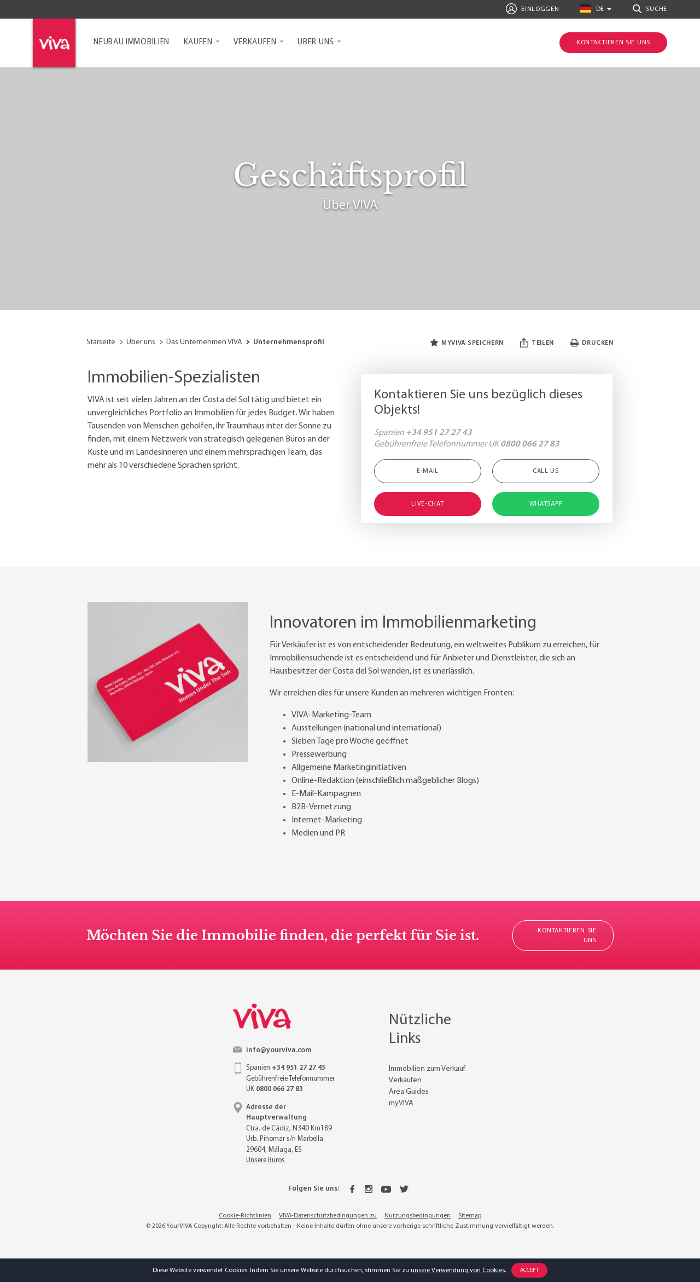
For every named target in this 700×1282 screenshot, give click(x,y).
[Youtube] (386, 1189)
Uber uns (316, 42)
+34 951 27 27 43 (439, 432)
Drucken (592, 343)
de (592, 8)
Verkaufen (255, 42)
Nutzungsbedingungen (417, 1216)
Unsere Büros (265, 1160)
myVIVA (401, 1103)
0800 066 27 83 (529, 444)
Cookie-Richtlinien (245, 1216)
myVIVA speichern (467, 343)
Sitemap (469, 1216)
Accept (529, 1270)
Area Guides (409, 1092)
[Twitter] (404, 1189)
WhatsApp (546, 504)
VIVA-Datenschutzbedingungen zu (328, 1216)
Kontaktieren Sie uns (567, 935)
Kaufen (198, 42)
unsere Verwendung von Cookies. (458, 1270)
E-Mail (428, 471)
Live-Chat (427, 504)
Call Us (546, 471)
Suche (650, 8)
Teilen (537, 343)
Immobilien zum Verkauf (427, 1069)
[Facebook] (352, 1189)
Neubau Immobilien (132, 42)
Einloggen (532, 8)
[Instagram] (368, 1189)
